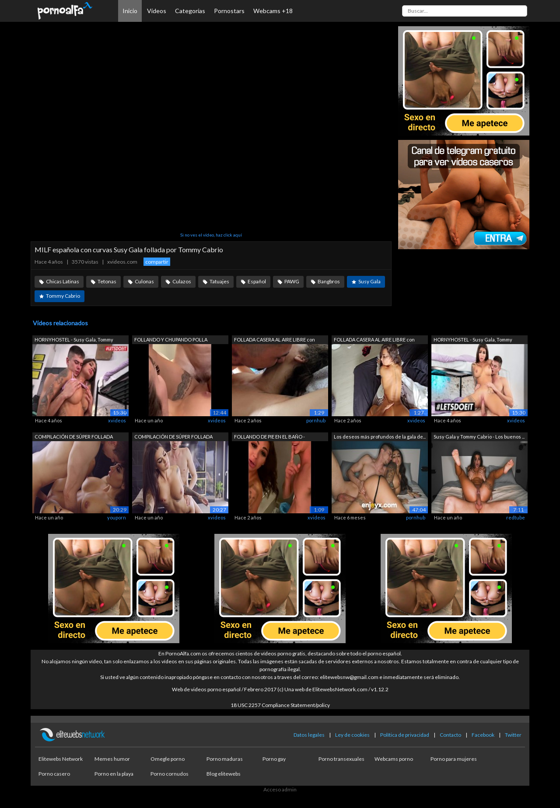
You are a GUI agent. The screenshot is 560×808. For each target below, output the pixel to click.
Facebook (483, 734)
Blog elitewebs (223, 773)
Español (257, 281)
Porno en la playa (113, 773)
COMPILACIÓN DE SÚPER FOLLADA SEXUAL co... (74, 437)
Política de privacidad (404, 734)
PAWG (291, 281)
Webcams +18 (273, 10)
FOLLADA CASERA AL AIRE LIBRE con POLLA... (274, 340)
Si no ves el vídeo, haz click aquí (211, 234)
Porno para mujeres (453, 759)
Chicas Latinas (62, 281)
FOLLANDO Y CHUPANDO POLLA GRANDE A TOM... (170, 340)
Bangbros (329, 281)
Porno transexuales (341, 759)
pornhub (316, 420)
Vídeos (156, 10)
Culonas (144, 281)
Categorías (190, 10)
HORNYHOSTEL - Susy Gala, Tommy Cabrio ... (74, 340)
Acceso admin (280, 789)
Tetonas (107, 281)
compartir (156, 261)
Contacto (450, 734)
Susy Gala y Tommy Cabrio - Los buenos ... (479, 436)
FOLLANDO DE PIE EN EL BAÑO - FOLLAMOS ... (269, 437)
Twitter (513, 734)
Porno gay (274, 759)
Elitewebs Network (60, 759)
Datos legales (309, 734)
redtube (515, 517)
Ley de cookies (352, 734)
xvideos (117, 420)
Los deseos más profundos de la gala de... (380, 436)
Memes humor (112, 759)
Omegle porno (167, 759)
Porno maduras (224, 759)
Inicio (129, 10)
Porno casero (54, 773)
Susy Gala (369, 281)
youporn (116, 517)
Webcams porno (393, 759)
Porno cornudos (169, 773)
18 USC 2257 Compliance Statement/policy (280, 705)
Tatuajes (219, 281)
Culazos (181, 281)
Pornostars (229, 10)
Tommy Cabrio (63, 296)
